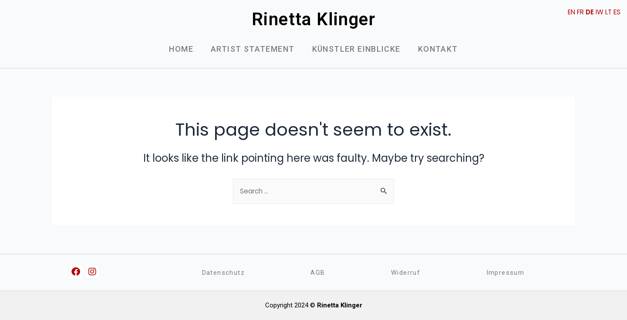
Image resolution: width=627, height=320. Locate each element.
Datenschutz (223, 272)
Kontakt (438, 48)
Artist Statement (252, 48)
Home (181, 48)
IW (597, 12)
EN (566, 12)
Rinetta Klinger (313, 19)
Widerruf (405, 272)
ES (616, 12)
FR (577, 12)
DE (587, 12)
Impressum (505, 272)
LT (607, 12)
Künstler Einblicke (356, 48)
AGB (317, 272)
